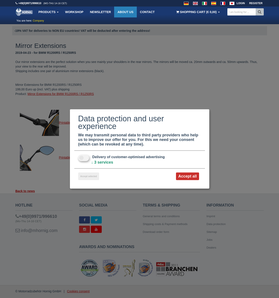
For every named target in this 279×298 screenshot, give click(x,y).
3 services (102, 162)
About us (125, 12)
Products (49, 12)
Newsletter (100, 12)
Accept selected (88, 176)
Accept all (187, 176)
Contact (147, 12)
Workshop (74, 12)
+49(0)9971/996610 (30, 3)
